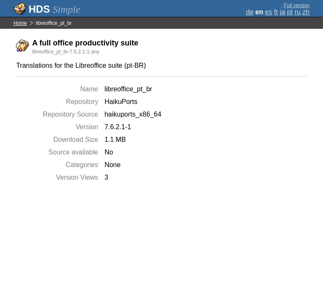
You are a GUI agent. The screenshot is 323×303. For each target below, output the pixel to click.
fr (276, 12)
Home (20, 23)
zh (306, 12)
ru (297, 12)
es (268, 12)
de (250, 12)
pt (290, 12)
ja (282, 12)
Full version (297, 5)
